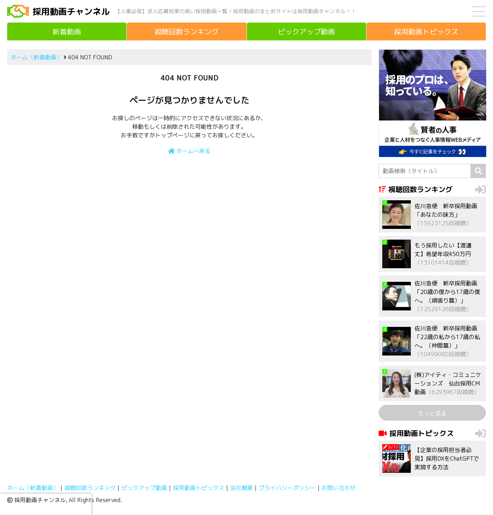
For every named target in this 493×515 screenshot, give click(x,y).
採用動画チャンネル (71, 11)
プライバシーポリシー (287, 488)
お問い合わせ (339, 488)
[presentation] (45, 504)
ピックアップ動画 (144, 488)
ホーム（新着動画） (36, 57)
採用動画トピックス (198, 488)
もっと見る (432, 413)
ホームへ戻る (189, 151)
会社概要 (241, 488)
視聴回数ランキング (90, 488)
